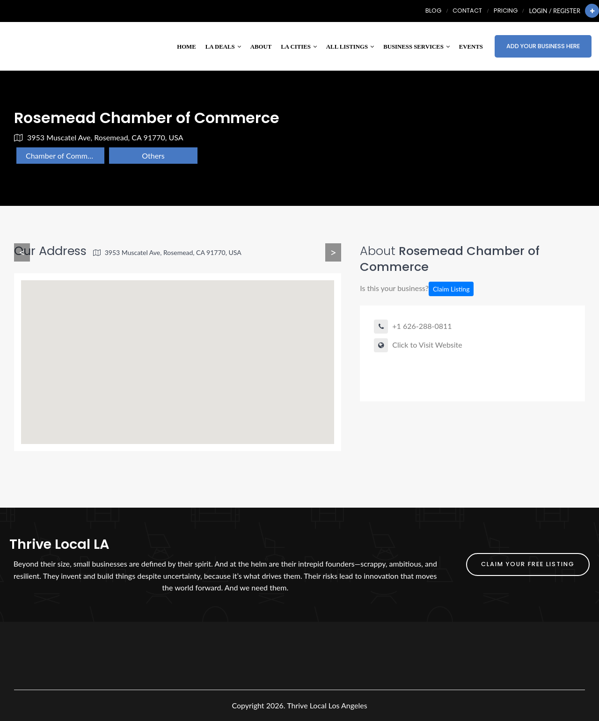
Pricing (506, 11)
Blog (433, 11)
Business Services (416, 47)
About (261, 47)
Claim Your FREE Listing (528, 564)
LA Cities (299, 47)
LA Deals (223, 47)
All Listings (350, 47)
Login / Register (554, 11)
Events (471, 47)
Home (186, 47)
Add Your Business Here (543, 46)
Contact (467, 11)
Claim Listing (451, 289)
